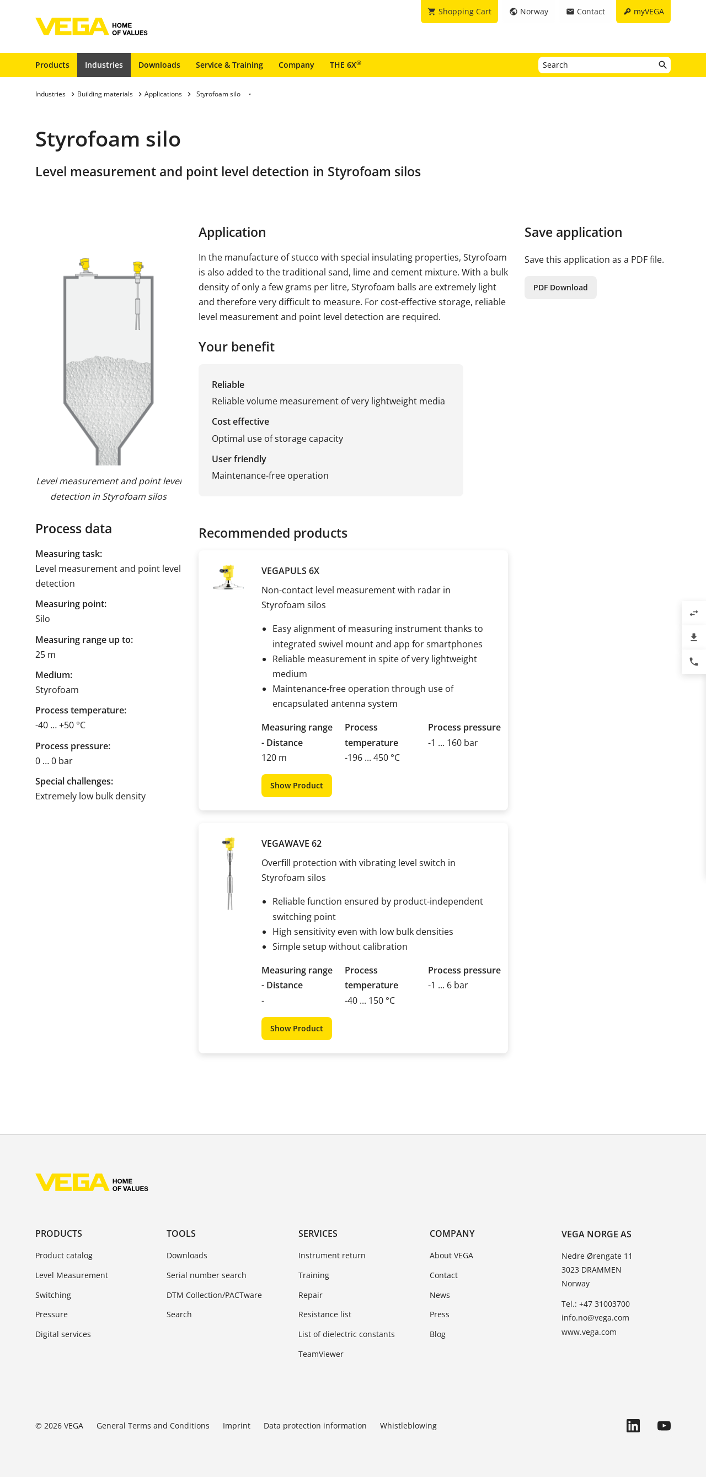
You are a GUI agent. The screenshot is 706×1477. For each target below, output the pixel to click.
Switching (53, 1295)
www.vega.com (589, 1332)
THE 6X (345, 64)
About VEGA (451, 1255)
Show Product (296, 785)
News (440, 1295)
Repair (310, 1295)
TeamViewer (321, 1354)
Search (179, 1314)
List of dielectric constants (346, 1334)
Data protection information (315, 1425)
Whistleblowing (408, 1425)
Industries (104, 64)
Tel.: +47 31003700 (595, 1304)
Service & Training (229, 64)
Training (313, 1275)
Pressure (51, 1314)
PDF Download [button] (560, 287)
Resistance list (324, 1314)
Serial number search (207, 1275)
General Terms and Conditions (153, 1425)
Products (52, 64)
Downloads (159, 64)
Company (296, 64)
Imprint (236, 1425)
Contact (444, 1275)
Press (440, 1314)
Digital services (63, 1334)
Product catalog (64, 1255)
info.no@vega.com (595, 1317)
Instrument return (332, 1255)
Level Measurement (71, 1275)
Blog (438, 1334)
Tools (181, 1233)
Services (318, 1233)
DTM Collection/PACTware (214, 1295)
